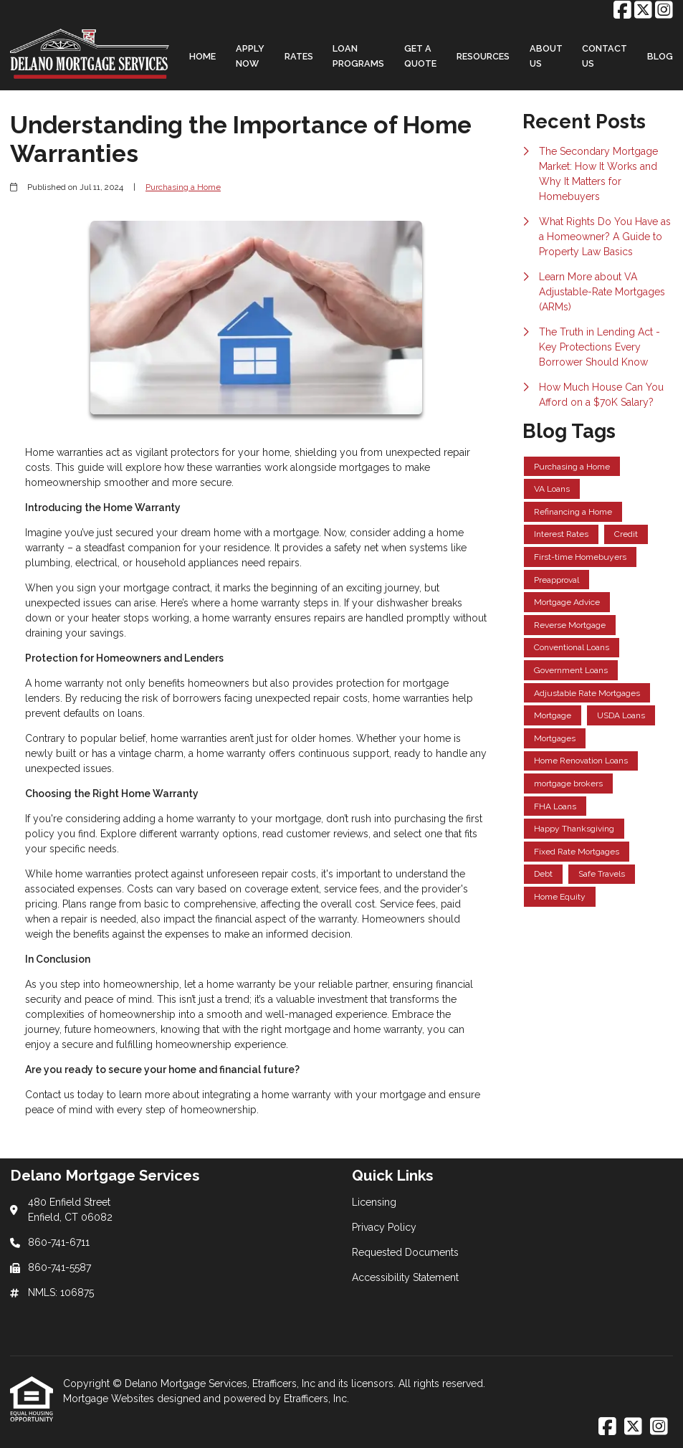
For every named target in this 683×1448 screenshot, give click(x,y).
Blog (660, 56)
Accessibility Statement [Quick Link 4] (405, 1277)
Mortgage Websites (110, 1398)
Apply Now (250, 56)
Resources (483, 56)
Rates (299, 56)
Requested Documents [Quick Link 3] (405, 1252)
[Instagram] (664, 11)
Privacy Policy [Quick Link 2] (384, 1227)
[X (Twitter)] (643, 11)
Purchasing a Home (183, 187)
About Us (546, 56)
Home (202, 56)
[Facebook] (622, 11)
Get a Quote (420, 56)
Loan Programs (358, 56)
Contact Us (604, 56)
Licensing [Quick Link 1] (374, 1202)
